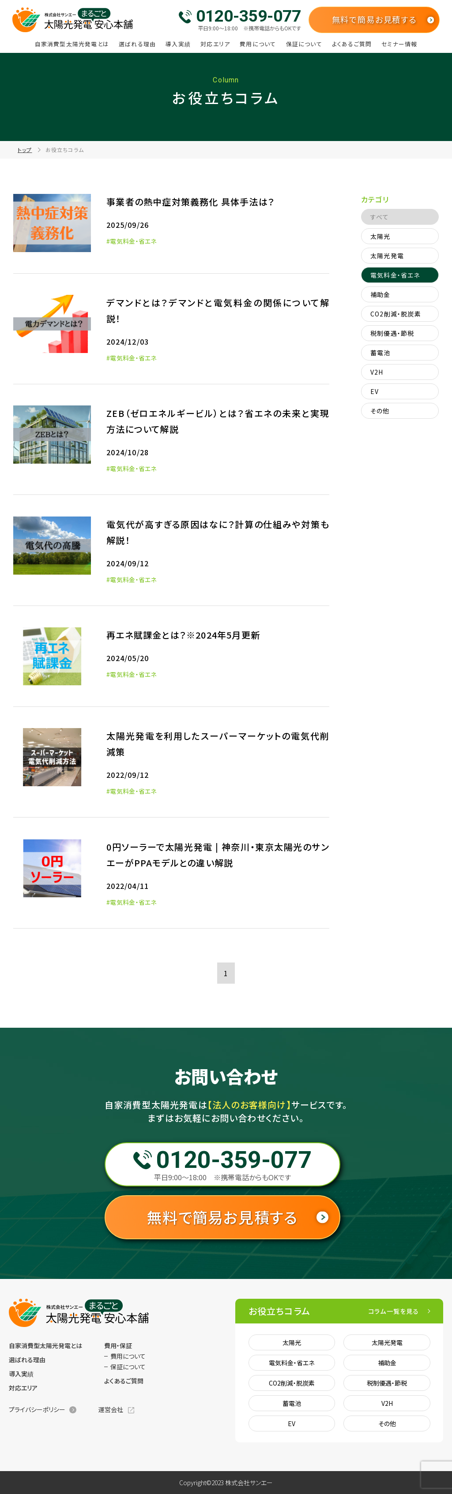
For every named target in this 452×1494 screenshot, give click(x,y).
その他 (380, 410)
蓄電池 (380, 352)
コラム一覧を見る (393, 1311)
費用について (258, 44)
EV (374, 391)
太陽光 (380, 236)
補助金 (380, 294)
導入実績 (178, 44)
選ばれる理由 (137, 44)
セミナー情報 (399, 44)
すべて (379, 216)
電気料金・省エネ (395, 275)
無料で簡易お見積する (374, 19)
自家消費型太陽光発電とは (72, 44)
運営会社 (110, 1409)
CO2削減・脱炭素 (395, 313)
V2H (377, 372)
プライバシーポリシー (37, 1409)
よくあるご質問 (352, 44)
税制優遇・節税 (392, 333)
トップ (25, 149)
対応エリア (215, 44)
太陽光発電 (387, 255)
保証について (304, 44)
